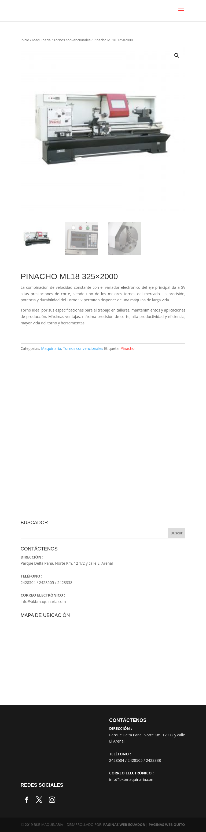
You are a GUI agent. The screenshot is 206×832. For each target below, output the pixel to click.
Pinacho (128, 348)
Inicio (25, 40)
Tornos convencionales (72, 40)
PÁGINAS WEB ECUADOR (124, 824)
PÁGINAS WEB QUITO (167, 824)
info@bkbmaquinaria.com (43, 601)
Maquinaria (41, 40)
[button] (177, 55)
